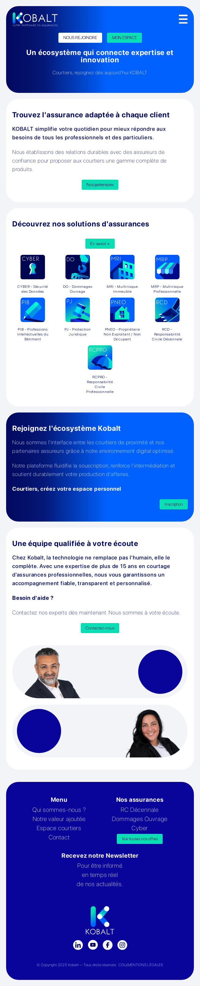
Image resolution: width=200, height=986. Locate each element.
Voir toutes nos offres (140, 838)
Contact (59, 837)
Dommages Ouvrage (140, 819)
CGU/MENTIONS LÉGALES (141, 965)
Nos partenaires (100, 184)
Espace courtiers (59, 828)
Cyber (139, 828)
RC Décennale (140, 809)
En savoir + (100, 243)
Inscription (174, 504)
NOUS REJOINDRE (80, 37)
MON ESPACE (124, 37)
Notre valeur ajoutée (59, 819)
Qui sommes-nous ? (59, 809)
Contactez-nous (100, 627)
